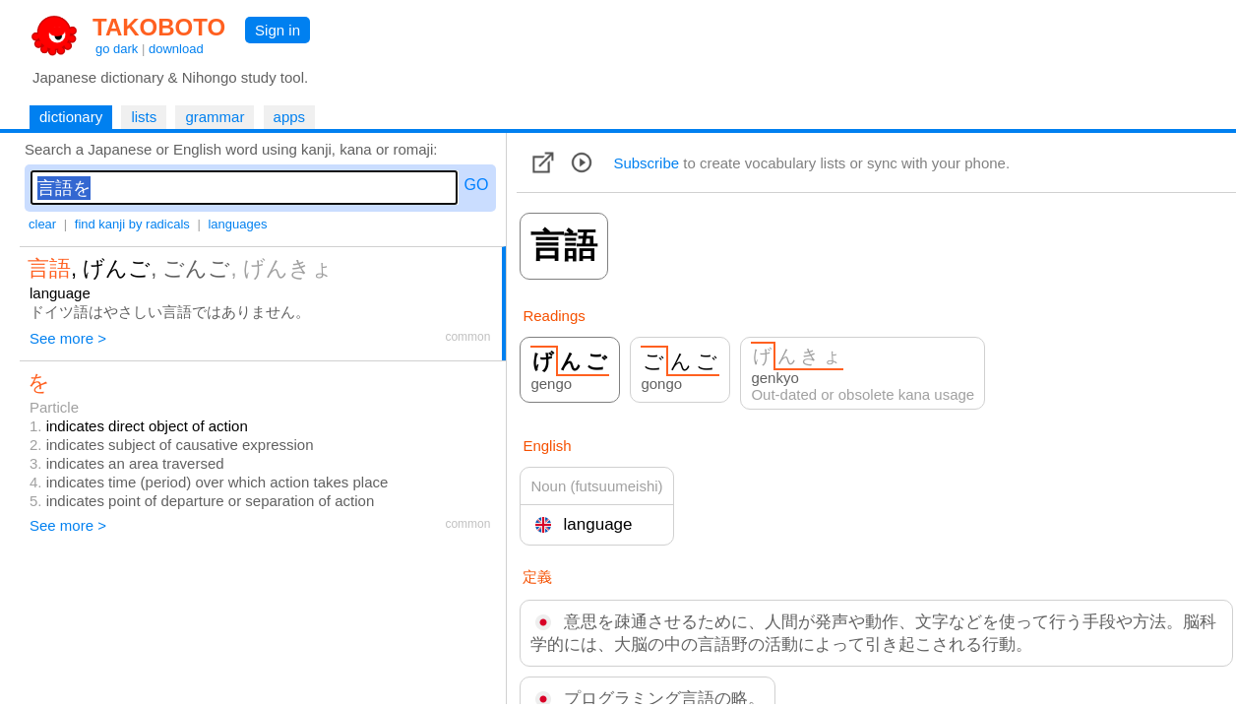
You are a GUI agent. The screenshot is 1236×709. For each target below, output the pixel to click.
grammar (214, 116)
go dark (116, 48)
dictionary (70, 116)
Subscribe (646, 163)
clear (42, 224)
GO (476, 184)
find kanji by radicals (132, 224)
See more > (68, 338)
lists (143, 116)
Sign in (277, 30)
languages (237, 224)
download (176, 48)
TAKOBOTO (159, 27)
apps (290, 116)
